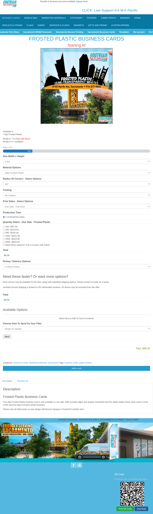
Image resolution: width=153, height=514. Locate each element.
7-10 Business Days (15, 217)
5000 (12, 242)
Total (5, 250)
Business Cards (21, 363)
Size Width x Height (13, 156)
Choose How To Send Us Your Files (22, 323)
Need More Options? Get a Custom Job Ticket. (27, 245)
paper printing (85, 363)
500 (12, 232)
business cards (71, 363)
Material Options (12, 167)
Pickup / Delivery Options (17, 261)
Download (141, 509)
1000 (12, 236)
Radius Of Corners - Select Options (22, 179)
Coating (7, 190)
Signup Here (81, 1)
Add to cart (76, 368)
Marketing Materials (38, 363)
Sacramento (53, 363)
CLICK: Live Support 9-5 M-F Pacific (110, 10)
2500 (12, 239)
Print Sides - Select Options (18, 201)
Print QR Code (125, 509)
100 (11, 226)
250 (12, 229)
